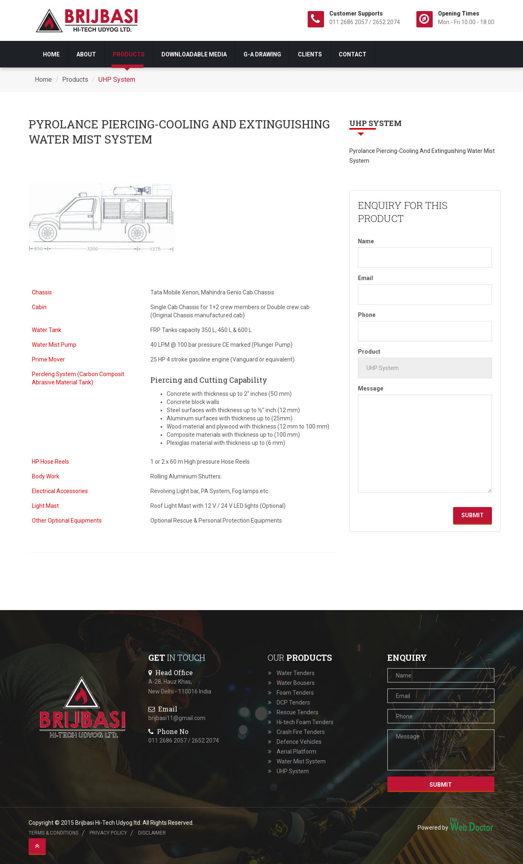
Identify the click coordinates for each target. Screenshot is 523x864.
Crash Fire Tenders (301, 732)
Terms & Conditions (53, 833)
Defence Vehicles (299, 741)
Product (369, 351)
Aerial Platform (296, 751)
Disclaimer (152, 833)
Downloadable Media (194, 54)
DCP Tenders (293, 702)
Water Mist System (301, 761)
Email (365, 278)
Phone (366, 315)
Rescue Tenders (297, 712)
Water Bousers (296, 683)
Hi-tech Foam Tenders (305, 722)
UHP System (116, 79)
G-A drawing (262, 54)
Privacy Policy (108, 833)
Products (129, 54)
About (86, 54)
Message (370, 388)
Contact (353, 54)
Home (51, 54)
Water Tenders (296, 673)
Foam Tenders (295, 692)
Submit (472, 515)
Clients (310, 54)
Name (366, 241)
